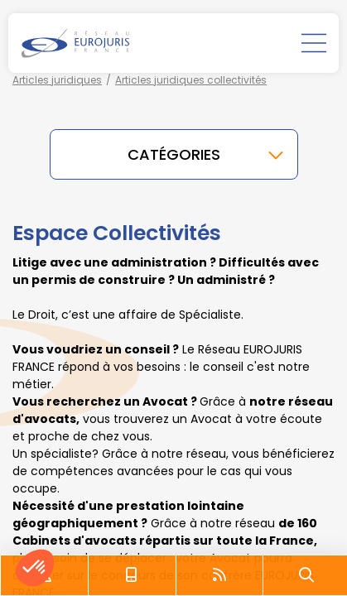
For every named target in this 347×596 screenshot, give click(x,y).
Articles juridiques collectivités (191, 80)
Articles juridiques (57, 80)
